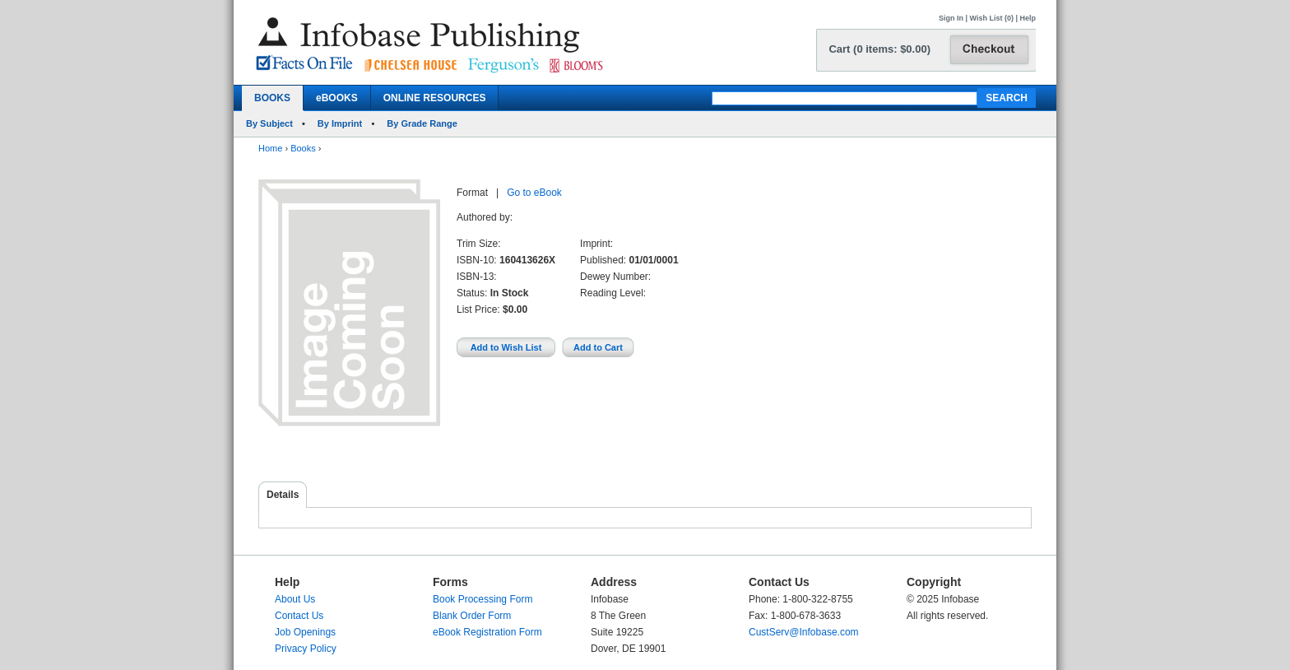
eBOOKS (337, 98)
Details (283, 494)
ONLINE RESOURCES (434, 98)
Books (303, 148)
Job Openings (305, 632)
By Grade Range (422, 123)
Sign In (951, 18)
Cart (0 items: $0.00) (879, 49)
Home (270, 148)
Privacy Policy (305, 648)
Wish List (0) (992, 18)
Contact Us (299, 615)
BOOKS (272, 98)
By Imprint (340, 123)
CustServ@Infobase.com (804, 632)
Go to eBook (534, 192)
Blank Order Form (472, 615)
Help (1027, 18)
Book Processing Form (482, 599)
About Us (295, 599)
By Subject (269, 123)
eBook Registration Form (487, 632)
